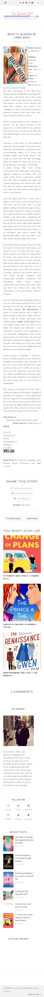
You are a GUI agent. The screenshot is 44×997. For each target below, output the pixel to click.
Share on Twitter (23, 493)
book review (25, 505)
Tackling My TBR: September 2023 (21, 892)
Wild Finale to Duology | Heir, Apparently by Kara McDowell (24, 840)
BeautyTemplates (16, 988)
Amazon (37, 85)
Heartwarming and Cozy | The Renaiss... (20, 674)
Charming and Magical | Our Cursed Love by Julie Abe (24, 876)
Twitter (18, 807)
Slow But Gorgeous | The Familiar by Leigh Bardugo (23, 858)
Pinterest (8, 816)
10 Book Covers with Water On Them (23, 905)
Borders (7, 88)
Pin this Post (23, 498)
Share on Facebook (23, 488)
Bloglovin (28, 816)
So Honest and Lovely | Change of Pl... (21, 577)
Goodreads (33, 165)
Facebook (8, 807)
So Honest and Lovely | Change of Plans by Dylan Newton (24, 917)
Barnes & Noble (19, 88)
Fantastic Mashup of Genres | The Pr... (20, 625)
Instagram (28, 807)
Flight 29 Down (34, 315)
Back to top (35, 994)
